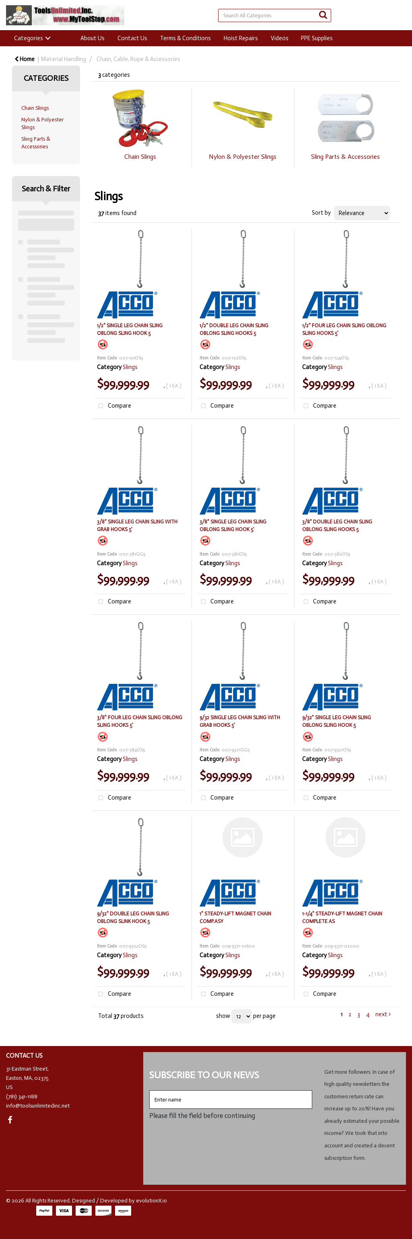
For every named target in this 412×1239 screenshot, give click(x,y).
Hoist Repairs (241, 38)
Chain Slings (35, 108)
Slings (130, 367)
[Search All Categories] (274, 15)
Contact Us (132, 38)
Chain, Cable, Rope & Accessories (138, 59)
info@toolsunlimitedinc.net (38, 1105)
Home (24, 59)
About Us (92, 38)
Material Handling (63, 59)
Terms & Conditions (185, 38)
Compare (113, 406)
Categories (28, 38)
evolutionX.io (151, 1200)
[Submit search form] (323, 15)
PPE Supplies (317, 38)
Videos (279, 38)
